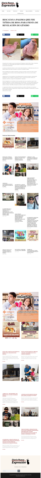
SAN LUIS (8, 11)
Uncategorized (6, 30)
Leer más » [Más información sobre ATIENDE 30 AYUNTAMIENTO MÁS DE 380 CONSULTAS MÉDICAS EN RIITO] (22, 401)
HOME (3, 11)
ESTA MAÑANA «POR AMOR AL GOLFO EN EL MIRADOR (20, 250)
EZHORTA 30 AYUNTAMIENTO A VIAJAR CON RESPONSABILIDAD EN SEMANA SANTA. (32, 251)
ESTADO (21, 11)
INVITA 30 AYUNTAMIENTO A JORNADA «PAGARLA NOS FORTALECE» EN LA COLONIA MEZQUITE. (20, 158)
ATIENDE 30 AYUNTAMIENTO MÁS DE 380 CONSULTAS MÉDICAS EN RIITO (8, 185)
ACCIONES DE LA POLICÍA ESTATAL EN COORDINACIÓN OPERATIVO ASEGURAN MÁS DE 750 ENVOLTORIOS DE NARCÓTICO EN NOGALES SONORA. (20, 187)
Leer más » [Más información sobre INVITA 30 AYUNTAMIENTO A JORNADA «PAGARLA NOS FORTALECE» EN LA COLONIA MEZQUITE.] (22, 360)
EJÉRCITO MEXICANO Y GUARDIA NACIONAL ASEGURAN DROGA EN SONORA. (7, 251)
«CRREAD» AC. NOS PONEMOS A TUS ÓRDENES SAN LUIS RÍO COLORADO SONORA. (32, 158)
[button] (6, 35)
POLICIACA (15, 11)
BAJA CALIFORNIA (29, 11)
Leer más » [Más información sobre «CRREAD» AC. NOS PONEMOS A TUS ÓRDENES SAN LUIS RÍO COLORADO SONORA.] (4, 404)
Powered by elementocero (20, 475)
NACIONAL (37, 11)
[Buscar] (19, 471)
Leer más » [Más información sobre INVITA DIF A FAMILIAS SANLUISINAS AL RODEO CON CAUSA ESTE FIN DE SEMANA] (4, 361)
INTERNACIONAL (20, 13)
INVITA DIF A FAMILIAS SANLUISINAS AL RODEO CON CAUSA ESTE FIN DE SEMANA (7, 158)
